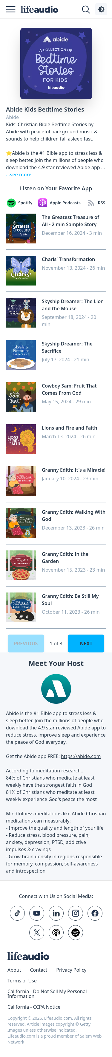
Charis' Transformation (68, 259)
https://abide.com (81, 756)
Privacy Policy (71, 969)
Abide (12, 117)
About (14, 969)
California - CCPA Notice (33, 1006)
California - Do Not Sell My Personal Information (47, 994)
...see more (18, 174)
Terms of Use (22, 980)
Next (86, 643)
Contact (38, 969)
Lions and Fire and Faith (69, 428)
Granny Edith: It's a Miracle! (73, 470)
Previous (26, 643)
